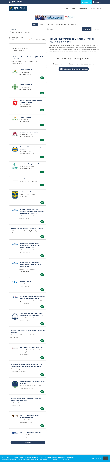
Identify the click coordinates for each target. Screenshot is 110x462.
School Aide (23, 179)
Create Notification (39, 39)
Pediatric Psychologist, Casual (29, 164)
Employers (97, 2)
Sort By (12, 39)
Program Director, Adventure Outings (31, 347)
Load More (28, 442)
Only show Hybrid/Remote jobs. (21, 32)
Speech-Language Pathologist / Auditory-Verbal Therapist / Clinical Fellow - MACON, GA (30, 264)
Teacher (13, 46)
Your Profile (83, 9)
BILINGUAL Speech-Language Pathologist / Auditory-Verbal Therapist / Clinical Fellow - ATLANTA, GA (32, 211)
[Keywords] (28, 29)
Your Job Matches (60, 24)
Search (35, 24)
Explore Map (49, 24)
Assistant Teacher (25, 281)
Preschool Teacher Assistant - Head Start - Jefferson (26, 228)
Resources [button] (95, 9)
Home (66, 9)
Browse (41, 24)
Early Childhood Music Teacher (29, 132)
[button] (95, 29)
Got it (105, 458)
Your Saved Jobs (72, 24)
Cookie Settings (97, 458)
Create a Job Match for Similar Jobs (74, 69)
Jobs (73, 9)
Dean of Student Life (26, 69)
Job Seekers (86, 2)
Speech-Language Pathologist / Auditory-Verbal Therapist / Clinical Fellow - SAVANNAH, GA (30, 245)
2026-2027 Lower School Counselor (30, 432)
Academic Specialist (26, 192)
